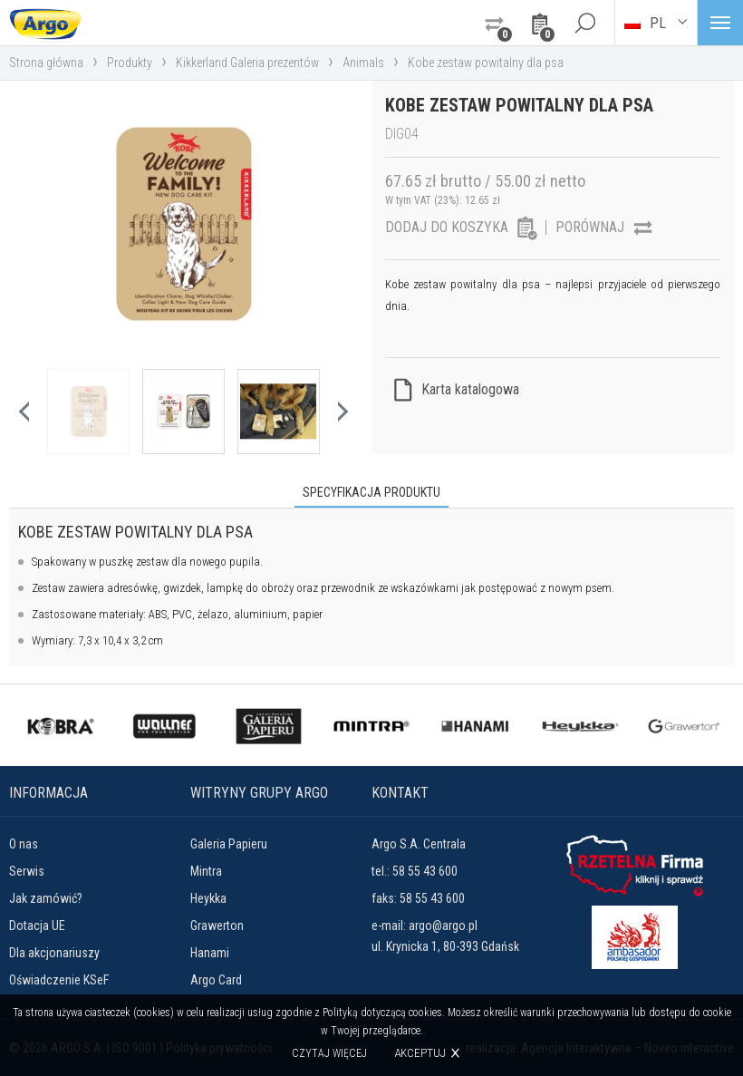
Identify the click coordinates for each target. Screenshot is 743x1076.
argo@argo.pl (443, 925)
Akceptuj (420, 1053)
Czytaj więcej (329, 1053)
